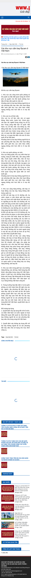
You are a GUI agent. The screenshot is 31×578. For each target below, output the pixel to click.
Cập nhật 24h (9, 337)
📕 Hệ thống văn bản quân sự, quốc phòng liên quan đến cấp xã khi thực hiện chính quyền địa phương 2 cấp (15, 38)
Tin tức (16, 337)
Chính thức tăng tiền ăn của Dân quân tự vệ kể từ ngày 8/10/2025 (14, 459)
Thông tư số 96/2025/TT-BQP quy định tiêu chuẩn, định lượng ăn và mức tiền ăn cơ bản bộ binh (14, 427)
